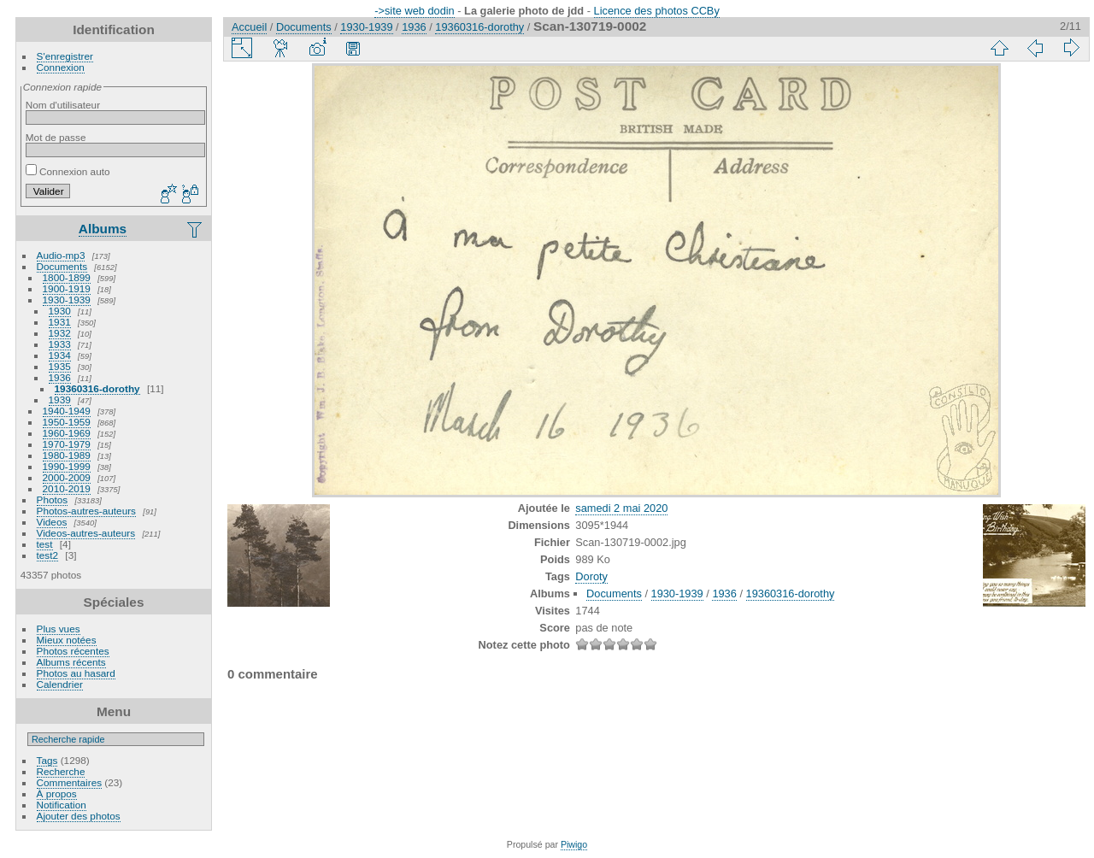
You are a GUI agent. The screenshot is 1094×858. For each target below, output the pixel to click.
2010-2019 (67, 488)
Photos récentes (73, 650)
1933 (60, 344)
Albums (102, 228)
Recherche (61, 771)
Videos (52, 521)
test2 (48, 555)
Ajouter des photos (79, 815)
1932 (60, 332)
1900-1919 (67, 288)
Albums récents (71, 661)
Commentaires (70, 782)
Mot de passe (56, 137)
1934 (60, 355)
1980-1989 (67, 455)
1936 (60, 377)
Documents (62, 266)
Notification (61, 804)
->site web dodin (414, 10)
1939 (60, 399)
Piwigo (574, 844)
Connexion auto (68, 171)
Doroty (591, 576)
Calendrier (60, 684)
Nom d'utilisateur (63, 104)
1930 (60, 310)
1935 (60, 366)
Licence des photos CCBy (657, 10)
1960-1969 (67, 432)
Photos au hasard (76, 673)
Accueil (249, 27)
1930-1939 (67, 299)
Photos (52, 499)
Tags (47, 760)
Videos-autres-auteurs (86, 532)
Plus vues (58, 628)
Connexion (61, 67)
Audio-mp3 (61, 255)
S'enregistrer (65, 56)
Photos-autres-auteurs (86, 510)
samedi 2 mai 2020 (621, 508)
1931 (60, 321)
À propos (57, 793)
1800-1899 (67, 277)
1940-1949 (67, 410)
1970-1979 (67, 444)
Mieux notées (67, 639)
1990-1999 (67, 466)
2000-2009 (67, 477)
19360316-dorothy (97, 388)
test (45, 543)
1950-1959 (67, 421)
